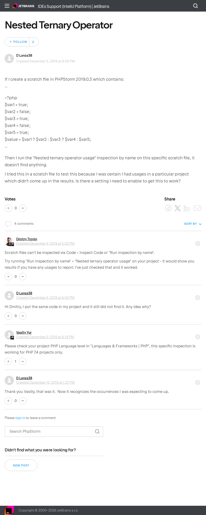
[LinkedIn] (187, 208)
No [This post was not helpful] (22, 208)
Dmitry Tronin (26, 239)
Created (45, 243)
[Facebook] (168, 208)
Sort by (190, 223)
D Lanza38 (24, 55)
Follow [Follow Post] (20, 41)
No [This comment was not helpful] (22, 276)
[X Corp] (178, 208)
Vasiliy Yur (24, 332)
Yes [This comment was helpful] (8, 276)
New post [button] (21, 465)
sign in (20, 418)
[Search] (54, 431)
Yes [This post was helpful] (8, 208)
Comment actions (197, 242)
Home (23, 5)
